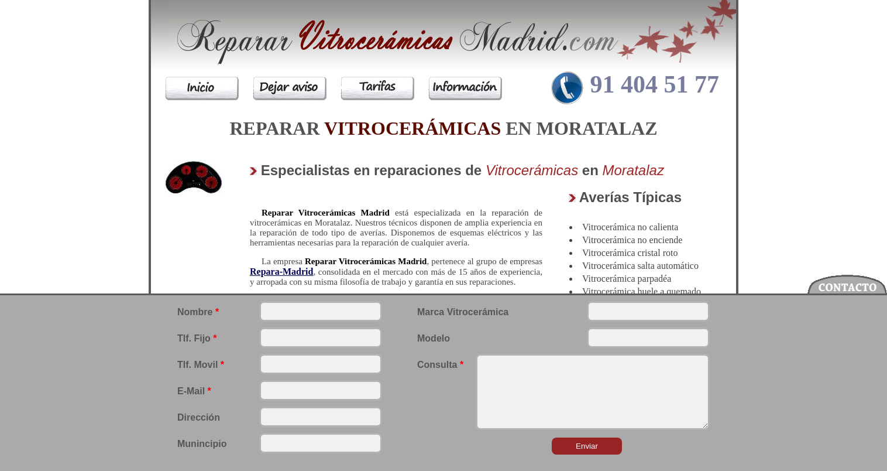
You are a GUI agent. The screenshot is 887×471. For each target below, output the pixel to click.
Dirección (198, 417)
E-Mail (194, 391)
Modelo (433, 338)
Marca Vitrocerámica (462, 312)
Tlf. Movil (200, 365)
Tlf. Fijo (197, 338)
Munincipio (201, 444)
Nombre (198, 312)
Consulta (440, 365)
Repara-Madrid (281, 272)
